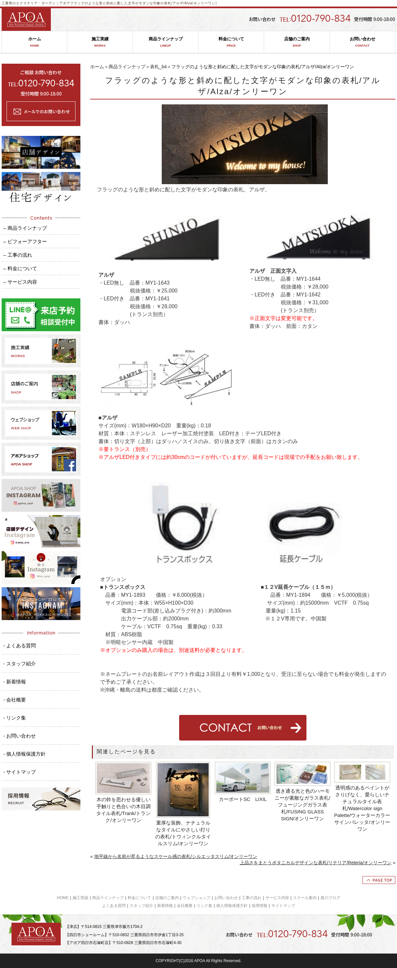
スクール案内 (305, 897)
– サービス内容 (20, 282)
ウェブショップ (196, 897)
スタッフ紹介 (141, 905)
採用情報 (259, 905)
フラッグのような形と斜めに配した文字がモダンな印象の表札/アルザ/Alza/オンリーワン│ (144, 3)
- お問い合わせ (19, 736)
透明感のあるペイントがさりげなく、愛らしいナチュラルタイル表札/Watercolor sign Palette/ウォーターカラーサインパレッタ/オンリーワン (362, 808)
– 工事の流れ (17, 255)
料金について (231, 42)
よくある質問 (114, 905)
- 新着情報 (14, 681)
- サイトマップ (19, 772)
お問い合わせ (362, 42)
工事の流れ (251, 897)
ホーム (34, 42)
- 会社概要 (14, 699)
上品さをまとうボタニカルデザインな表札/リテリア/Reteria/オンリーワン (316, 862)
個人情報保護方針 (232, 905)
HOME (63, 897)
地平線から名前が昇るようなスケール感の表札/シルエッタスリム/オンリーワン (176, 856)
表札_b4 (158, 66)
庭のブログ (330, 897)
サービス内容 (277, 897)
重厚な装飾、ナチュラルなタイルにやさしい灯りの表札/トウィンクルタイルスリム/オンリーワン (183, 833)
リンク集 (204, 905)
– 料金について (20, 268)
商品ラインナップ (165, 42)
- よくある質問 (19, 645)
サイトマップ (283, 905)
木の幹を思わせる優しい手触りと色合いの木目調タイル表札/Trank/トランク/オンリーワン (123, 810)
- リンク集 (14, 718)
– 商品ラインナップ (25, 228)
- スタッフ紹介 (19, 663)
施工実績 (100, 42)
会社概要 (185, 905)
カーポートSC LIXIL (243, 799)
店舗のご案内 (296, 42)
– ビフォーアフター (25, 241)
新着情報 (165, 905)
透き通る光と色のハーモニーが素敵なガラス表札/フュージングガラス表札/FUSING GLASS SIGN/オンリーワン (302, 804)
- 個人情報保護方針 (24, 754)
